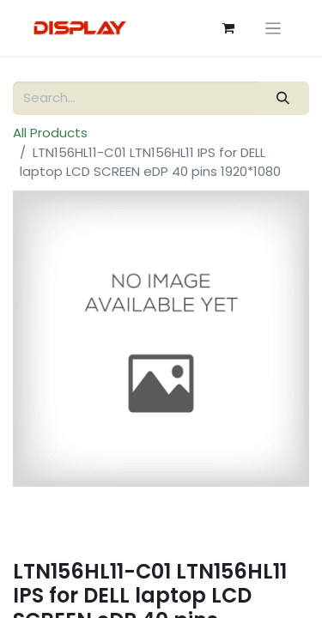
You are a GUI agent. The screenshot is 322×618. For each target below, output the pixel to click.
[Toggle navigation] (273, 28)
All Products (50, 133)
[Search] (283, 98)
